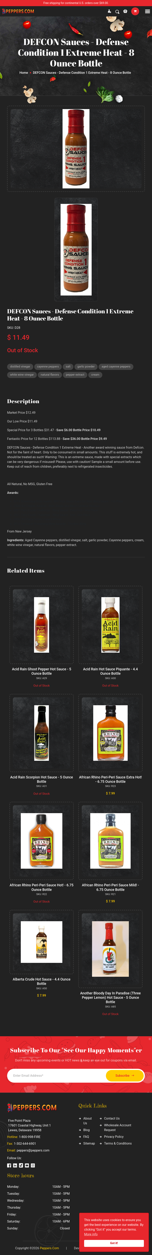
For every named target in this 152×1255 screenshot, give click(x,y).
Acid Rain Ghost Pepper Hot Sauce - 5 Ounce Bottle (42, 672)
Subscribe (123, 1075)
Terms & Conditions (118, 1143)
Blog (86, 1129)
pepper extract (76, 375)
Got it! (114, 1243)
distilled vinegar (20, 367)
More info (91, 1234)
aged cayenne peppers (118, 367)
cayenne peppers (49, 367)
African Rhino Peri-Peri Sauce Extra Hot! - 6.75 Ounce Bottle (110, 779)
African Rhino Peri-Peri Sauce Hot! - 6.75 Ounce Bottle (41, 887)
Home (23, 73)
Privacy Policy (114, 1136)
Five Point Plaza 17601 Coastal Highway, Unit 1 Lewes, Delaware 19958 (29, 1124)
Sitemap (89, 1143)
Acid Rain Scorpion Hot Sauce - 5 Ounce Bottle (41, 779)
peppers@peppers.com (33, 1150)
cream (97, 375)
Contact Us (112, 1118)
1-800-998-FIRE (29, 1136)
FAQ (86, 1136)
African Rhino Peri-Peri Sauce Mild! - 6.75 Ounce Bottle (111, 887)
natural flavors (50, 375)
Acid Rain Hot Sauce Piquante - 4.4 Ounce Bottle (110, 672)
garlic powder (88, 367)
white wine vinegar (22, 375)
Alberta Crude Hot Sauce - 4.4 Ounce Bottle (41, 981)
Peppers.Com (49, 1247)
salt (69, 367)
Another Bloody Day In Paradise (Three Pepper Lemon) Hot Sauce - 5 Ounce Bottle (110, 997)
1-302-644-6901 (25, 1143)
